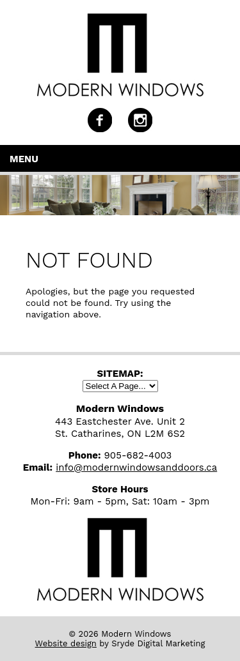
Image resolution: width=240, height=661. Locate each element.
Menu (24, 159)
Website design (66, 643)
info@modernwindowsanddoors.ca (136, 467)
